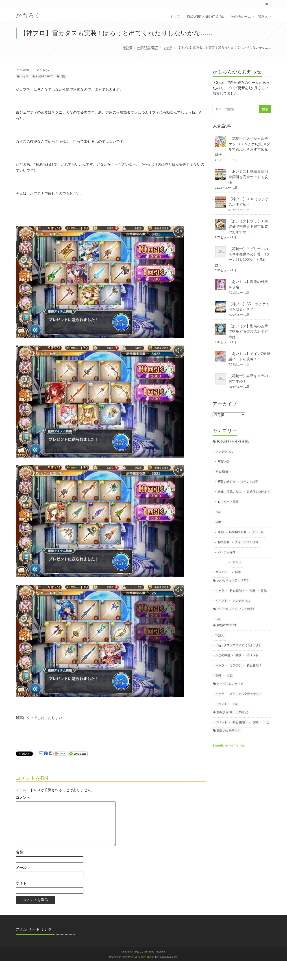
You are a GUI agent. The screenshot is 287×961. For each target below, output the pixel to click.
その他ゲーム (241, 16)
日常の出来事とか (228, 730)
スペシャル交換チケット (246, 693)
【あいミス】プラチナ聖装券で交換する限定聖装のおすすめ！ (248, 226)
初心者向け (222, 471)
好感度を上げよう (258, 491)
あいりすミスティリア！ (233, 580)
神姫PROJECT (147, 47)
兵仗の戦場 (222, 655)
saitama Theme (146, 957)
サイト (21, 883)
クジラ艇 (258, 532)
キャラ (167, 47)
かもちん (45, 70)
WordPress (128, 957)
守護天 (219, 635)
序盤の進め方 (226, 481)
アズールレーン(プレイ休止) (235, 609)
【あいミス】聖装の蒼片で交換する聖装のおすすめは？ (248, 331)
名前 (19, 852)
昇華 (238, 572)
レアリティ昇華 (228, 501)
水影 (221, 532)
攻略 (218, 522)
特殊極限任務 (238, 532)
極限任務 (224, 542)
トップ (175, 16)
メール (21, 868)
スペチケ (221, 572)
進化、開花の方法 (229, 491)
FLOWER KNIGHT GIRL (205, 16)
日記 (63, 76)
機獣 (238, 655)
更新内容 (224, 461)
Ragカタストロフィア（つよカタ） (238, 645)
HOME (127, 47)
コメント (23, 797)
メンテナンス (224, 451)
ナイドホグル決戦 (246, 542)
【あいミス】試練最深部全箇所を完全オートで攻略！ (248, 177)
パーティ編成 (226, 552)
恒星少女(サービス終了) (232, 712)
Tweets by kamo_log (229, 745)
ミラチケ (235, 665)
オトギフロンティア (230, 683)
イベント (221, 600)
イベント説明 (249, 481)
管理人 (263, 16)
